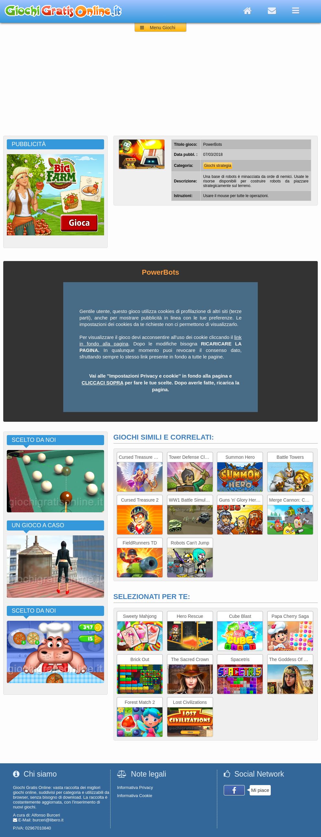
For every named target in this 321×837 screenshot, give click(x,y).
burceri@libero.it (48, 820)
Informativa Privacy (135, 787)
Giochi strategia (217, 165)
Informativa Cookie (134, 795)
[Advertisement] (160, 87)
